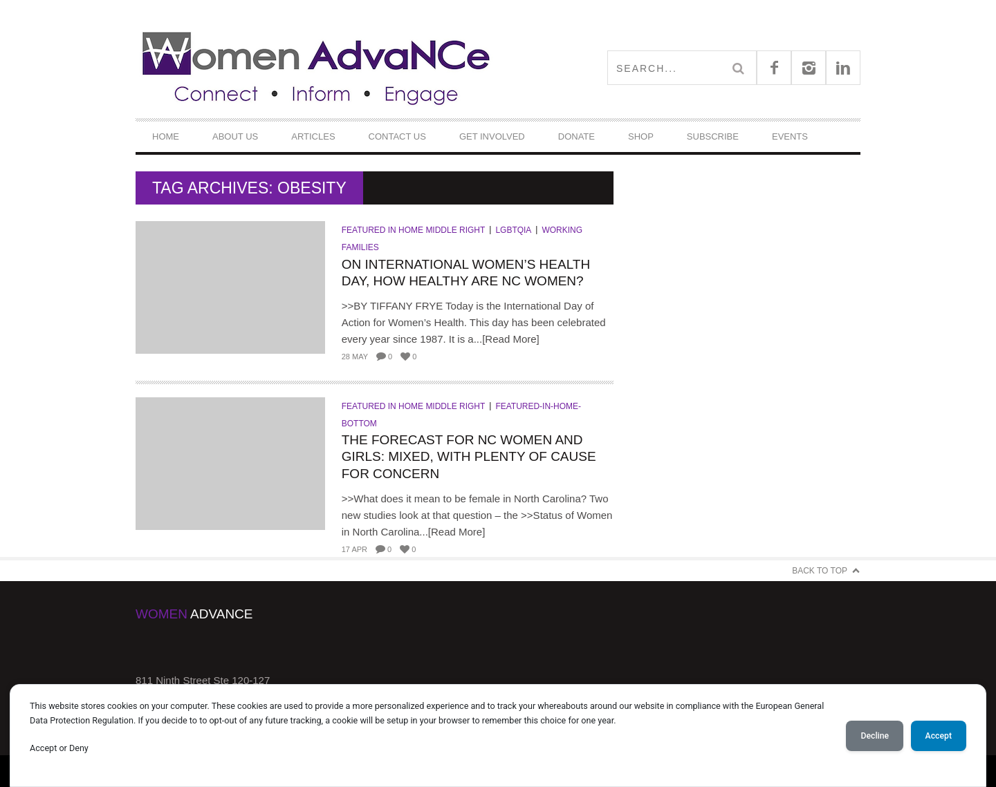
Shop (641, 136)
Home (165, 136)
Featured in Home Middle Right (414, 230)
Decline (874, 736)
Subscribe (713, 136)
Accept (938, 736)
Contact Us (397, 136)
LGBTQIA (513, 230)
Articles (313, 136)
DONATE (576, 136)
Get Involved (492, 136)
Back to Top (819, 571)
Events (790, 136)
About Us (235, 136)
